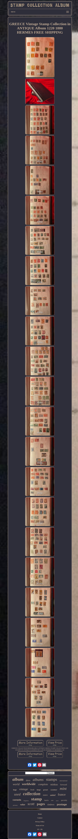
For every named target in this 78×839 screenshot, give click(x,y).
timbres (50, 804)
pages (41, 804)
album (17, 779)
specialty (64, 800)
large (39, 790)
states (45, 795)
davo (28, 780)
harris (46, 800)
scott (31, 804)
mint (63, 788)
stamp (36, 799)
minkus (54, 784)
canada (17, 800)
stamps (51, 779)
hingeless (26, 800)
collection (31, 793)
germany (15, 805)
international (63, 781)
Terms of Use (40, 825)
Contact (39, 818)
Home (40, 814)
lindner (54, 790)
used (17, 794)
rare (52, 800)
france (62, 794)
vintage (23, 789)
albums (38, 780)
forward (63, 784)
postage (62, 804)
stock (57, 800)
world (16, 784)
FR (41, 829)
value (22, 804)
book (32, 790)
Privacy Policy (39, 822)
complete (43, 784)
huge (15, 790)
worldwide (29, 784)
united (52, 795)
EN (38, 829)
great (45, 790)
